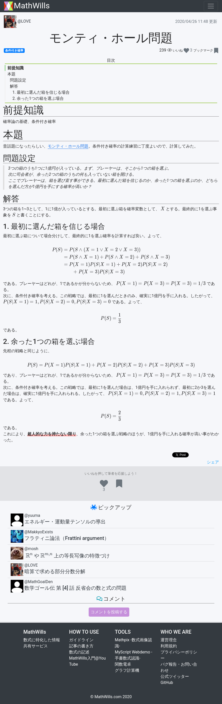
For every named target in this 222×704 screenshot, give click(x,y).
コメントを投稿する (109, 612)
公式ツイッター (175, 676)
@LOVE (17, 21)
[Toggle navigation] (211, 6)
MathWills (27, 6)
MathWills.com (108, 696)
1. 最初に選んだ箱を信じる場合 (41, 92)
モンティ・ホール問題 (68, 146)
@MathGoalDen (38, 581)
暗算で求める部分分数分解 (54, 571)
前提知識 (15, 68)
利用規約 (169, 646)
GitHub (167, 682)
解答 (14, 86)
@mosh (31, 548)
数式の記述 (79, 652)
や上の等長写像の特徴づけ (67, 556)
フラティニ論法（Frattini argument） (66, 538)
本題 (11, 74)
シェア (213, 462)
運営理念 (169, 639)
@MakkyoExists (38, 532)
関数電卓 (123, 664)
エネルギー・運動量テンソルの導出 (65, 522)
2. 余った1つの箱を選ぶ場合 (38, 98)
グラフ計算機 (127, 670)
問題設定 (18, 80)
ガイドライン (81, 639)
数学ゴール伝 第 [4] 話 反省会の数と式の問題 (75, 588)
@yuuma (32, 515)
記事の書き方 (81, 646)
